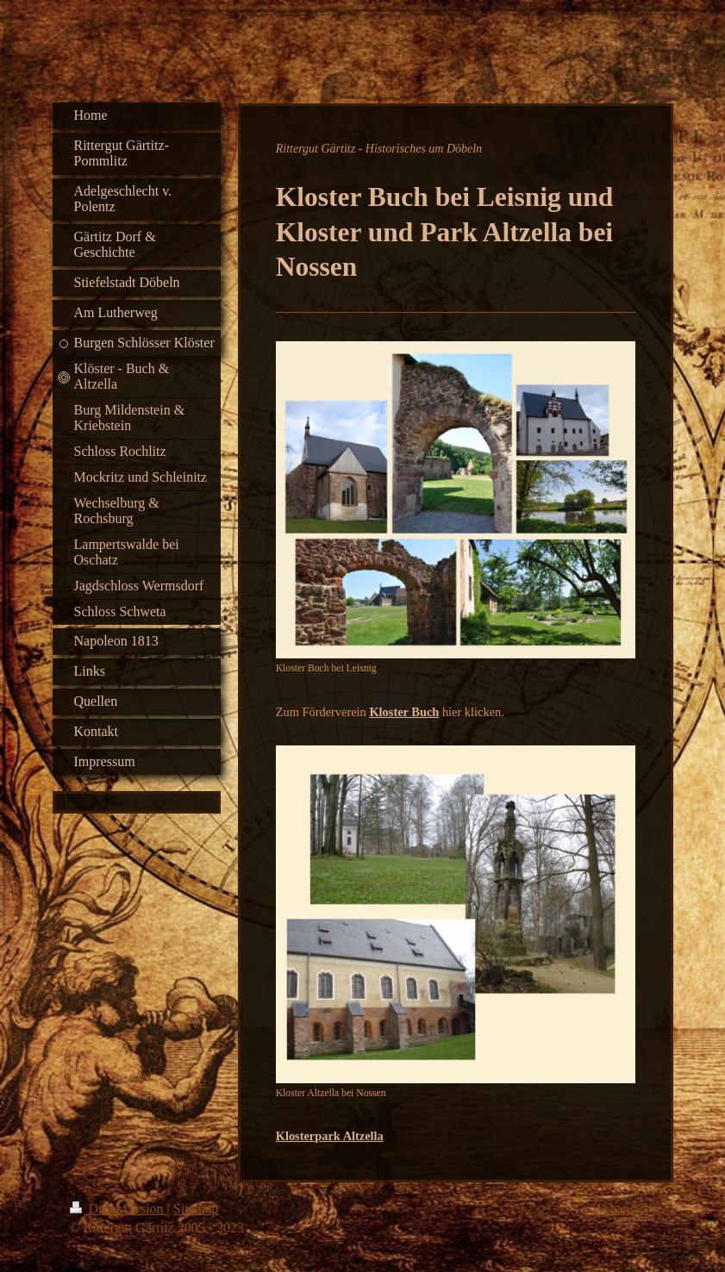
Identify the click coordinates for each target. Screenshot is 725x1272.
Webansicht (623, 1208)
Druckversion (118, 1208)
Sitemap (195, 1208)
